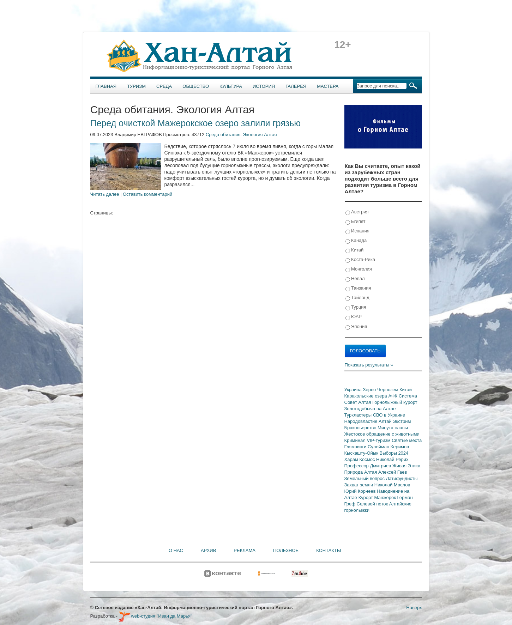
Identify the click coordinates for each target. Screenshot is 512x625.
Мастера (327, 86)
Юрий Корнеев (360, 491)
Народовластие (361, 421)
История (264, 86)
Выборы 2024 (394, 453)
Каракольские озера (366, 396)
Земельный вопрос (365, 478)
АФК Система (402, 396)
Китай (354, 250)
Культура (230, 86)
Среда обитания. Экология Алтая (241, 134)
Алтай (386, 421)
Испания (357, 231)
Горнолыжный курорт (394, 402)
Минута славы (393, 427)
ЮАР (353, 317)
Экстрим (402, 421)
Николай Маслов (392, 484)
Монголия (358, 269)
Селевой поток (373, 503)
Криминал (355, 440)
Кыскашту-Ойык (362, 453)
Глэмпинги (356, 446)
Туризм (136, 86)
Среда (164, 86)
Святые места (407, 440)
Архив (208, 550)
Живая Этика (406, 465)
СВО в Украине (389, 415)
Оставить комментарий (147, 194)
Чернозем (388, 389)
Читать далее (104, 194)
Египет (355, 222)
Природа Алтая (361, 472)
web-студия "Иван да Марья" (155, 616)
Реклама (244, 550)
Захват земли (359, 484)
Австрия (357, 212)
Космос (367, 459)
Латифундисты (402, 478)
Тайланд (357, 298)
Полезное (286, 550)
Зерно (370, 389)
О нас (176, 550)
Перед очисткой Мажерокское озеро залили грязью (195, 123)
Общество (195, 86)
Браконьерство (361, 427)
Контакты (328, 550)
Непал (355, 279)
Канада (356, 241)
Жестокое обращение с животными (382, 434)
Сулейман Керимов (388, 446)
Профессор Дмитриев (368, 465)
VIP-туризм (379, 440)
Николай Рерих (392, 459)
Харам (352, 459)
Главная (106, 86)
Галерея (295, 86)
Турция (355, 307)
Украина (353, 389)
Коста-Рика (360, 260)
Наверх (414, 607)
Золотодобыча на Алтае (370, 408)
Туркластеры (358, 415)
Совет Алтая (358, 402)
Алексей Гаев (392, 472)
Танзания (358, 288)
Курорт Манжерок (378, 497)
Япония (356, 327)
